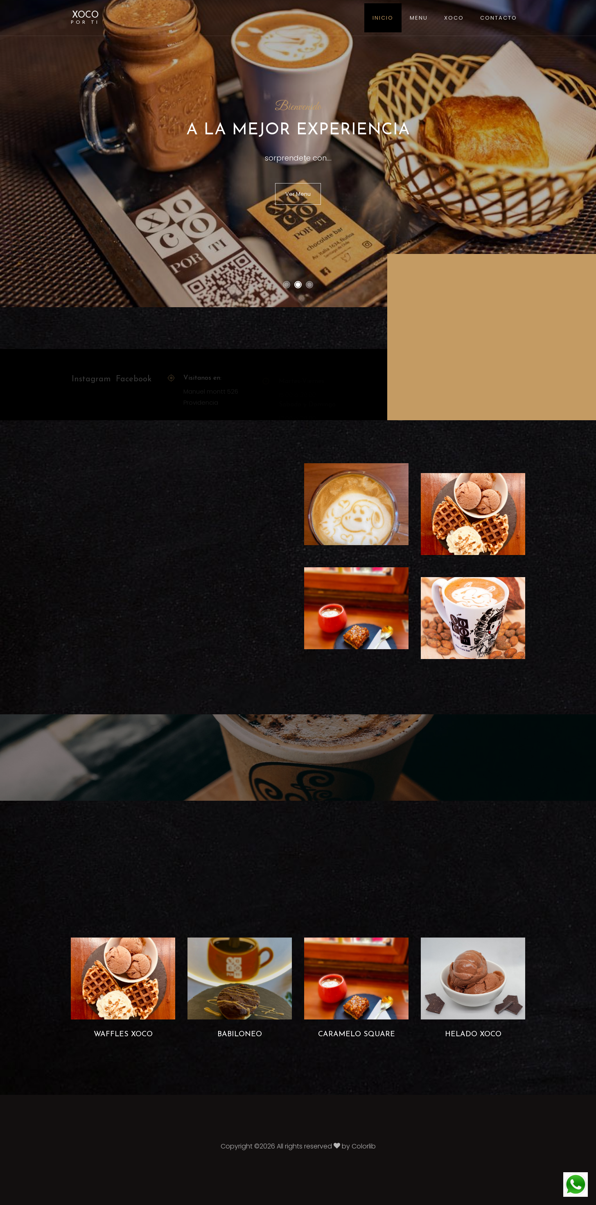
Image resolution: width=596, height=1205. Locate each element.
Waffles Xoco (123, 1034)
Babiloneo (239, 1034)
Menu (419, 18)
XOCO (85, 18)
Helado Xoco (473, 1034)
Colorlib (364, 1146)
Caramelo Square (356, 1034)
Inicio (382, 18)
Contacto (498, 18)
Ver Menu (298, 194)
